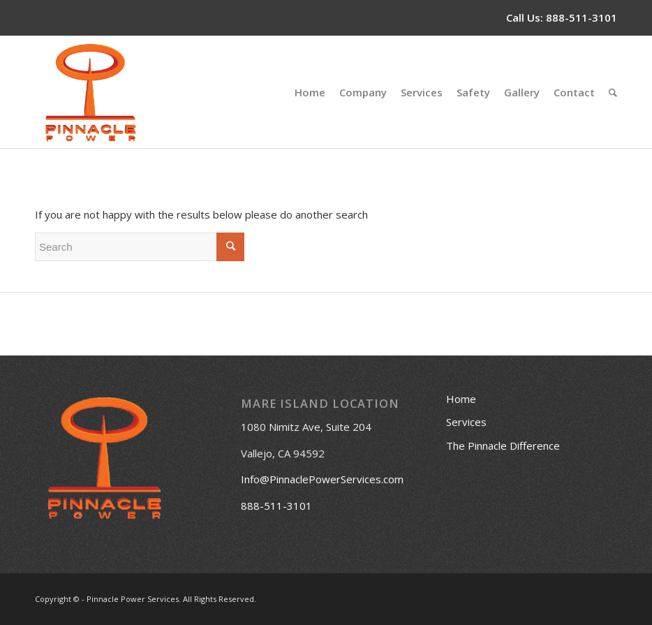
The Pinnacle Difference (503, 446)
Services (466, 422)
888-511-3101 (581, 17)
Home (461, 399)
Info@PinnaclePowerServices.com (322, 479)
